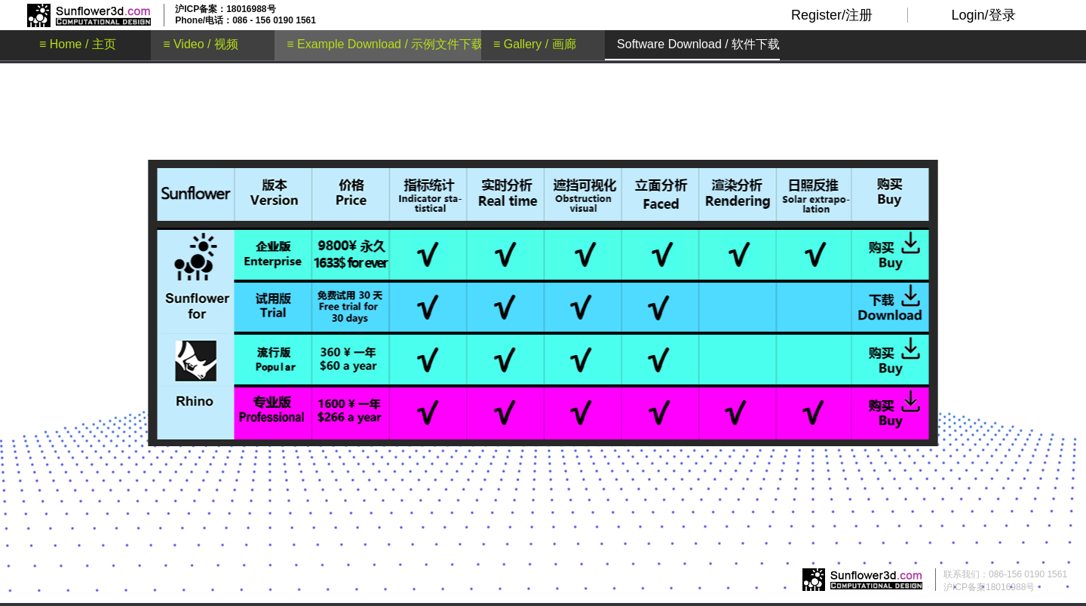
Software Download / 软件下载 (698, 44)
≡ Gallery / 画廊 (534, 44)
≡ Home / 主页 (77, 44)
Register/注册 (832, 15)
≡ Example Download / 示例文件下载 (385, 44)
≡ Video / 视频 (200, 44)
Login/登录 (983, 15)
